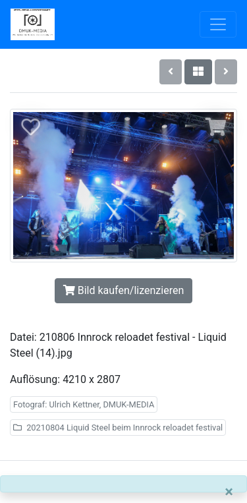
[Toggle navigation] (218, 24)
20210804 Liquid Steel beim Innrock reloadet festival (118, 427)
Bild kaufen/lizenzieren (123, 290)
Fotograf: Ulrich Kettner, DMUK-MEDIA (83, 404)
